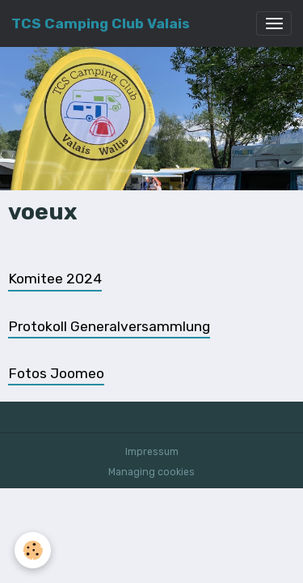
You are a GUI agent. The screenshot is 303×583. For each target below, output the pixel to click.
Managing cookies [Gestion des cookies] (151, 472)
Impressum (152, 451)
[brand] (100, 23)
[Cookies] (33, 550)
